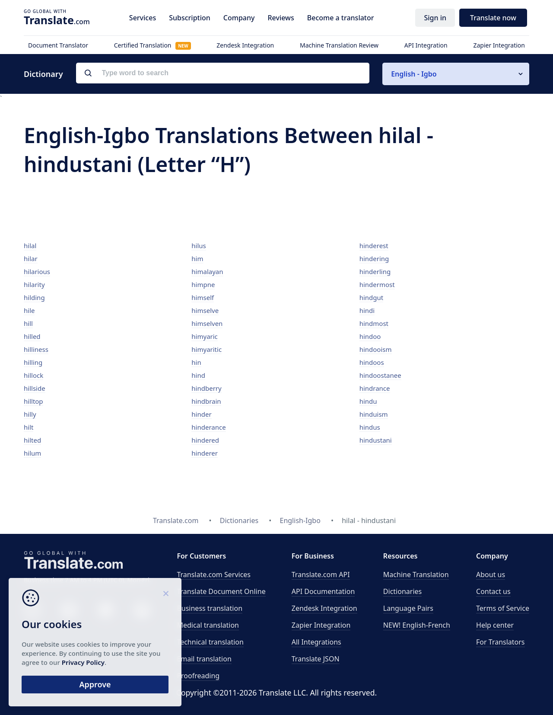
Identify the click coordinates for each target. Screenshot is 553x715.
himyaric (204, 336)
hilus (198, 245)
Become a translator (340, 17)
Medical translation (208, 625)
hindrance (374, 388)
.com (57, 20)
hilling (33, 362)
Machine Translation (416, 574)
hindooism (375, 349)
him (197, 258)
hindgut (371, 297)
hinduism (373, 414)
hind (198, 375)
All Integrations (316, 642)
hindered (205, 440)
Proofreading (198, 675)
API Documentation (323, 591)
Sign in (435, 17)
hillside (34, 388)
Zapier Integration (499, 45)
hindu (368, 401)
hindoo (370, 336)
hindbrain (206, 401)
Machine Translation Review (339, 45)
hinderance (208, 427)
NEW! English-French (416, 625)
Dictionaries (402, 591)
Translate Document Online (221, 591)
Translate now (493, 17)
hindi (367, 310)
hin (196, 362)
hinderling (375, 271)
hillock (33, 375)
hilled (32, 336)
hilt (28, 427)
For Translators (500, 642)
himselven (206, 323)
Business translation (209, 608)
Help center (495, 625)
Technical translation (210, 642)
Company (239, 17)
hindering (374, 258)
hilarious (37, 271)
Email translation (204, 659)
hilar (31, 258)
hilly (30, 414)
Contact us (493, 591)
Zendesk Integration (245, 45)
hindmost (373, 323)
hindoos (371, 362)
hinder (201, 414)
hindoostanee (380, 375)
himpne (203, 284)
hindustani (375, 440)
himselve (205, 310)
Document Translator (58, 45)
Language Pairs (408, 608)
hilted (32, 440)
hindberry (206, 388)
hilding (34, 297)
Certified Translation (152, 45)
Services (142, 17)
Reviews (280, 17)
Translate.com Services (214, 574)
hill (28, 323)
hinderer (204, 453)
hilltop (33, 401)
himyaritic (206, 349)
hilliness (36, 349)
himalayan (207, 271)
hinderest (373, 245)
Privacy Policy (83, 662)
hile (29, 310)
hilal (30, 245)
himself (202, 297)
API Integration (426, 45)
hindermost (377, 284)
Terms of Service (502, 608)
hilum (32, 453)
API (321, 574)
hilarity (34, 284)
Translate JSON (316, 659)
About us (490, 574)
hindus (369, 427)
